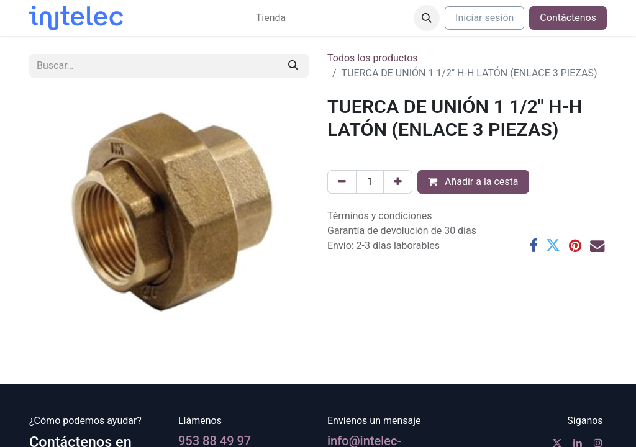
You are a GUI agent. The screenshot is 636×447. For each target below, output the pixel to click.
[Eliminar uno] (342, 182)
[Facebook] (533, 245)
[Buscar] (293, 66)
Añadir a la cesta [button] (473, 181)
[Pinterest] (575, 245)
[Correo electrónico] (597, 245)
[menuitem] (271, 18)
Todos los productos (372, 58)
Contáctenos (568, 18)
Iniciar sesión (484, 18)
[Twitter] (553, 245)
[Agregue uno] (397, 182)
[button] (427, 18)
